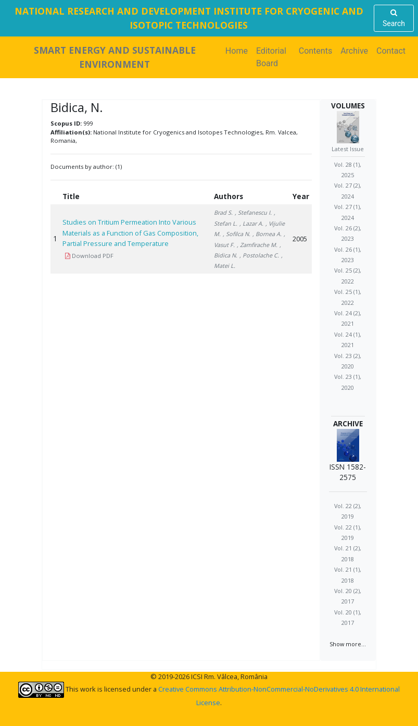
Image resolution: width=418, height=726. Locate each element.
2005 (300, 238)
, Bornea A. (267, 234)
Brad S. (223, 212)
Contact (391, 51)
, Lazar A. (251, 223)
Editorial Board (271, 57)
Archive (354, 51)
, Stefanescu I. (253, 212)
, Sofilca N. (236, 234)
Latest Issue (348, 149)
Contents (315, 51)
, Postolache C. (259, 255)
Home (238, 50)
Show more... (348, 644)
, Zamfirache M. (257, 245)
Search (394, 18)
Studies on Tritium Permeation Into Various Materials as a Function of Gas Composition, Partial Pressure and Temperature (130, 232)
